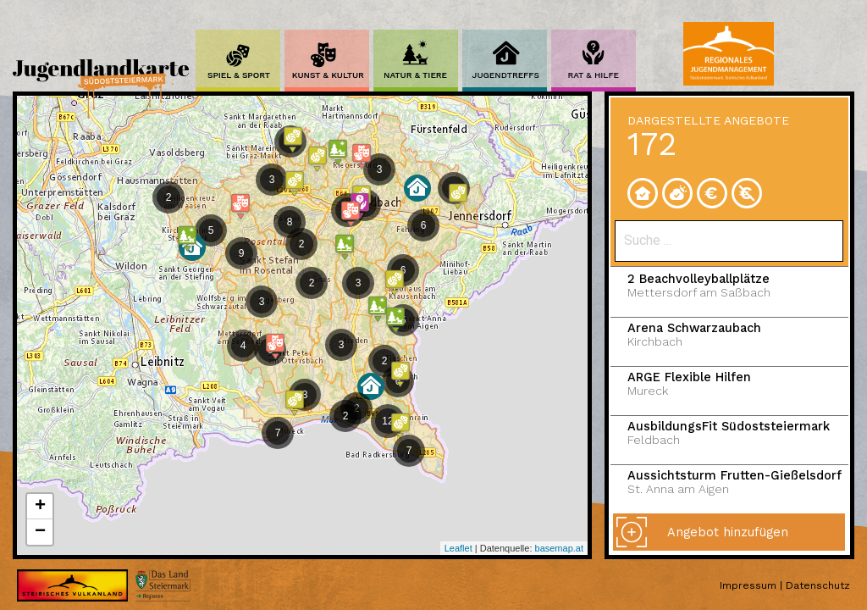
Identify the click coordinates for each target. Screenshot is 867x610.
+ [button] (40, 506)
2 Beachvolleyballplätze (743, 286)
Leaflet (458, 548)
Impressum (748, 585)
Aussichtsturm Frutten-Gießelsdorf (743, 482)
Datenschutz (818, 585)
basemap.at (559, 548)
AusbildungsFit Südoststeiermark (743, 433)
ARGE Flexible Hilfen (743, 384)
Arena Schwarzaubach (743, 335)
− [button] (40, 532)
